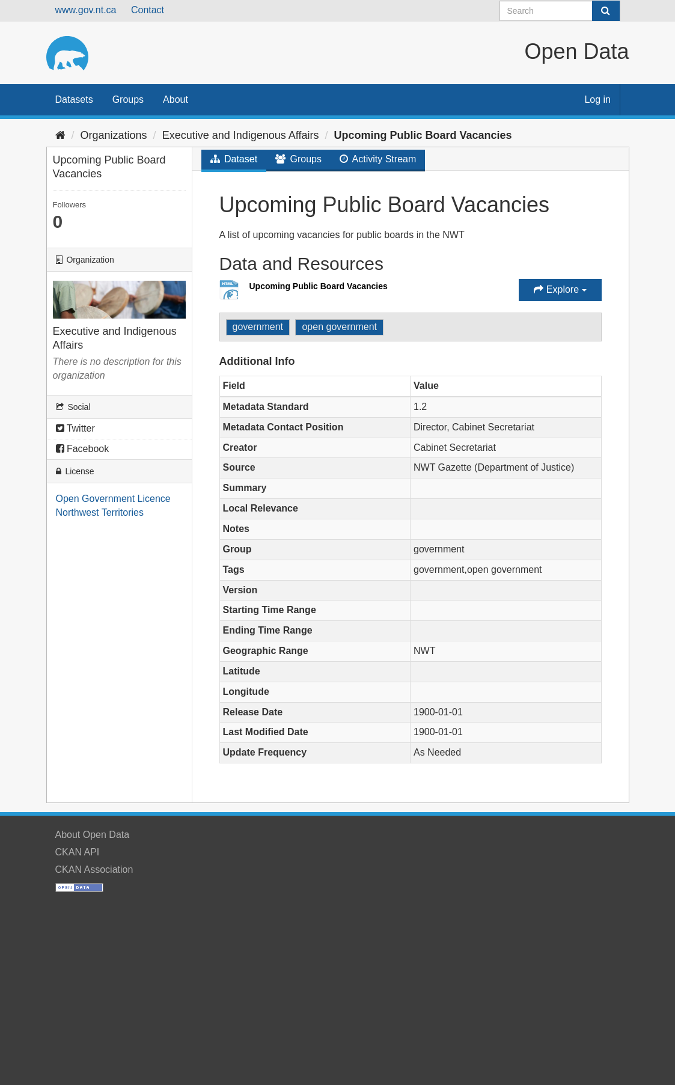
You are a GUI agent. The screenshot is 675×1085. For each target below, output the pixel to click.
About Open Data (92, 835)
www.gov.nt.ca (86, 10)
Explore (560, 289)
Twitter (75, 428)
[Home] (60, 135)
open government (339, 327)
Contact (147, 10)
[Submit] (606, 11)
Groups (128, 99)
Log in (597, 99)
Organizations (114, 135)
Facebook (82, 449)
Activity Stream (378, 159)
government (258, 327)
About (175, 99)
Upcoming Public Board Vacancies (423, 135)
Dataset (234, 159)
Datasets (74, 99)
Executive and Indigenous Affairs (240, 135)
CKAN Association (94, 869)
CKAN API (77, 852)
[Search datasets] (559, 11)
